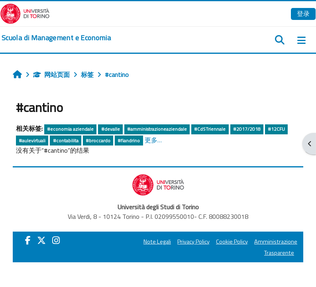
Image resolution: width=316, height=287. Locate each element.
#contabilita (66, 140)
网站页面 (51, 74)
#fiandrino (129, 140)
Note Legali (157, 241)
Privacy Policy (193, 241)
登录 (303, 13)
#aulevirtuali (32, 140)
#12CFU (276, 129)
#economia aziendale (70, 129)
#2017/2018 (247, 129)
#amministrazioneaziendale (157, 129)
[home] (56, 37)
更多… (153, 140)
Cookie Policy (232, 241)
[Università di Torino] (25, 13)
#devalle (110, 129)
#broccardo (98, 140)
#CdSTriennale (210, 129)
